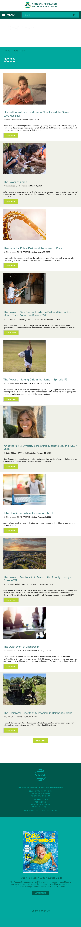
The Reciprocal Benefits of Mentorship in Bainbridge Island (37, 713)
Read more (10, 135)
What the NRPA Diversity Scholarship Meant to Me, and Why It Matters (40, 447)
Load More (40, 740)
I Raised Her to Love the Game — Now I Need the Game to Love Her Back (37, 114)
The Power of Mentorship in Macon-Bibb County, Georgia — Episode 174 (38, 579)
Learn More (40, 893)
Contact (26, 810)
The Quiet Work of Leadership (21, 646)
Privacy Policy (35, 810)
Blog (16, 51)
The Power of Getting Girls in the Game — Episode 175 (35, 379)
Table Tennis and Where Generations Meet (28, 513)
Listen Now (11, 333)
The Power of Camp (15, 182)
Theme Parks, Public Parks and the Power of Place (32, 248)
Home (7, 51)
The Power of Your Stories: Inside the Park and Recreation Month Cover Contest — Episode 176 (37, 314)
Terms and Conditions (50, 810)
